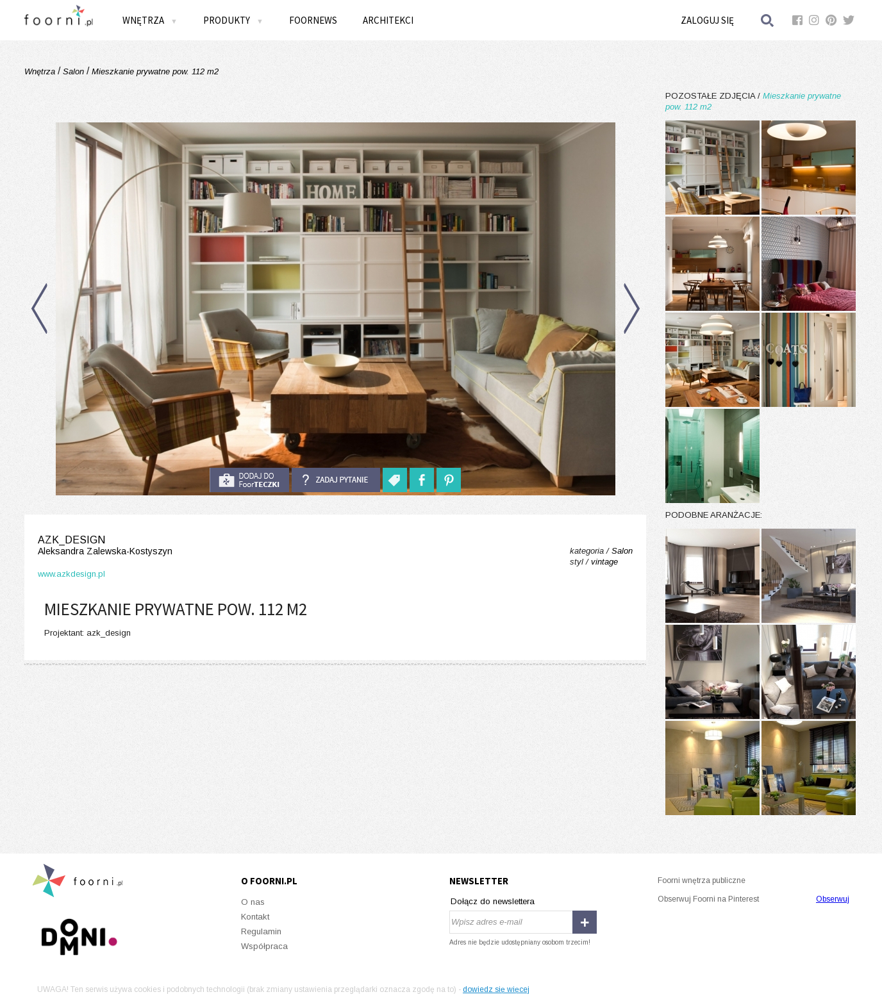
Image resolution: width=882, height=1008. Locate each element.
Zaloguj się (707, 20)
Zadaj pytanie (336, 480)
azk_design (105, 545)
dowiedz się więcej (496, 989)
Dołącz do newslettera (493, 901)
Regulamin (261, 931)
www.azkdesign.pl (71, 574)
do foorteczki (249, 480)
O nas (253, 902)
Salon (73, 71)
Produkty (233, 20)
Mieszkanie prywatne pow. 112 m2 (154, 71)
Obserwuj (832, 899)
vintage (604, 561)
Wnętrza (150, 20)
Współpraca (264, 946)
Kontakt (255, 916)
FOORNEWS (313, 20)
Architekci (388, 20)
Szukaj (768, 20)
